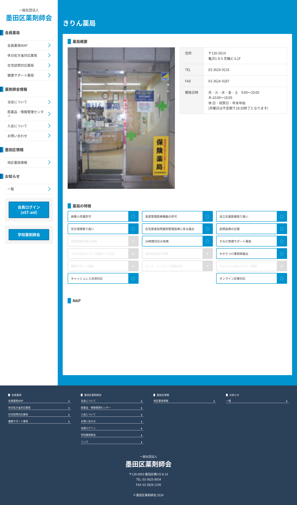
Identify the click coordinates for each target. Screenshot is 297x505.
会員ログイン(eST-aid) (29, 209)
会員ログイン (88, 428)
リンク (84, 442)
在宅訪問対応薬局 (20, 65)
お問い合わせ (17, 135)
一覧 (10, 188)
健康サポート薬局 (20, 75)
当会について (17, 101)
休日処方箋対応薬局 (22, 55)
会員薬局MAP (17, 45)
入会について (17, 125)
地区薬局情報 (17, 162)
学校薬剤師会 (29, 234)
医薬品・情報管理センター (25, 113)
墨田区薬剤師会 (29, 17)
